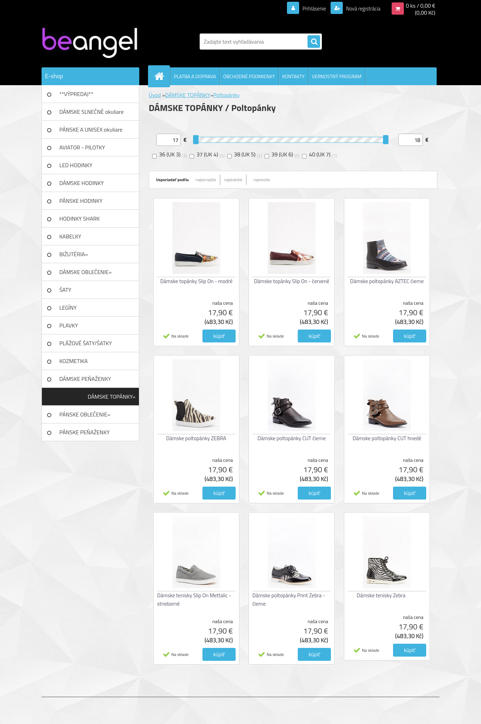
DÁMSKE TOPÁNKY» (111, 396)
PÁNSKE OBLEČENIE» (84, 414)
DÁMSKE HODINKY (81, 183)
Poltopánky (226, 95)
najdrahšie (233, 179)
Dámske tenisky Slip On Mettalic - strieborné (194, 599)
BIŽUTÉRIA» (73, 254)
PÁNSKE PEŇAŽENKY (84, 432)
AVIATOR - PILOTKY (82, 147)
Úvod (155, 95)
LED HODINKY (75, 165)
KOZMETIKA (73, 361)
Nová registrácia (361, 8)
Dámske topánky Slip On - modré (196, 281)
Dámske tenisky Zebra (381, 595)
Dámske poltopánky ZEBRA (196, 438)
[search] (314, 42)
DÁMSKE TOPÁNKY (187, 95)
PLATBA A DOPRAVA (195, 76)
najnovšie (261, 179)
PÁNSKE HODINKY (81, 201)
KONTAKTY (293, 76)
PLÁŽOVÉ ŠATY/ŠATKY (85, 343)
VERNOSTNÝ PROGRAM (337, 76)
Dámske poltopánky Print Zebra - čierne (288, 599)
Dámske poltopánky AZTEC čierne (387, 281)
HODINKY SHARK (79, 218)
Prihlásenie (310, 8)
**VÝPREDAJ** (76, 94)
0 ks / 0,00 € (420, 5)
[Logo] (90, 41)
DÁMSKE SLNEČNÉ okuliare (91, 112)
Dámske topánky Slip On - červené (292, 281)
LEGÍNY (68, 307)
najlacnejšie (206, 179)
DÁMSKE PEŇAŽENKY (85, 379)
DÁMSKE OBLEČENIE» (85, 272)
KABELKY (70, 236)
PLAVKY (68, 325)
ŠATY (65, 290)
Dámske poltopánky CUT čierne (292, 438)
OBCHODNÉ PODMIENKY (249, 76)
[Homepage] (162, 76)
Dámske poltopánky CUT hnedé (387, 438)
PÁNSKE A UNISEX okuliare (91, 129)
